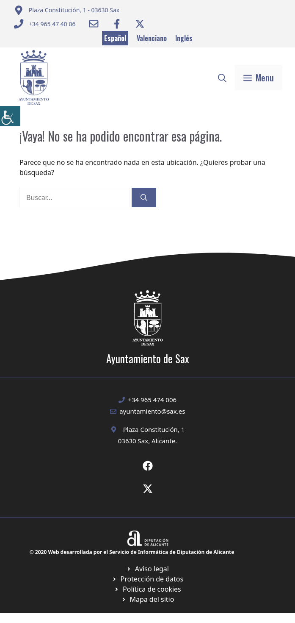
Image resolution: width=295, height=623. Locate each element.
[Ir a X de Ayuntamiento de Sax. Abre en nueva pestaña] (147, 488)
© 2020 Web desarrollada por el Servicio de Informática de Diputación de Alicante (132, 552)
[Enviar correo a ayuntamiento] (66, 10)
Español (115, 38)
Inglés (184, 38)
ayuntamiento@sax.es (152, 411)
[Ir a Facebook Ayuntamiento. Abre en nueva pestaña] (116, 24)
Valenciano (152, 38)
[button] (222, 77)
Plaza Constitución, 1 (154, 429)
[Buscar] (144, 197)
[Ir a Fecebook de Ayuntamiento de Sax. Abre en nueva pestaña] (147, 465)
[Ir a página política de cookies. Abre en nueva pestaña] (147, 579)
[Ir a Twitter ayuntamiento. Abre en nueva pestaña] (139, 24)
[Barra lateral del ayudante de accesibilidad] (10, 116)
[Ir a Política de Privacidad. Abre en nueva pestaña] (147, 569)
